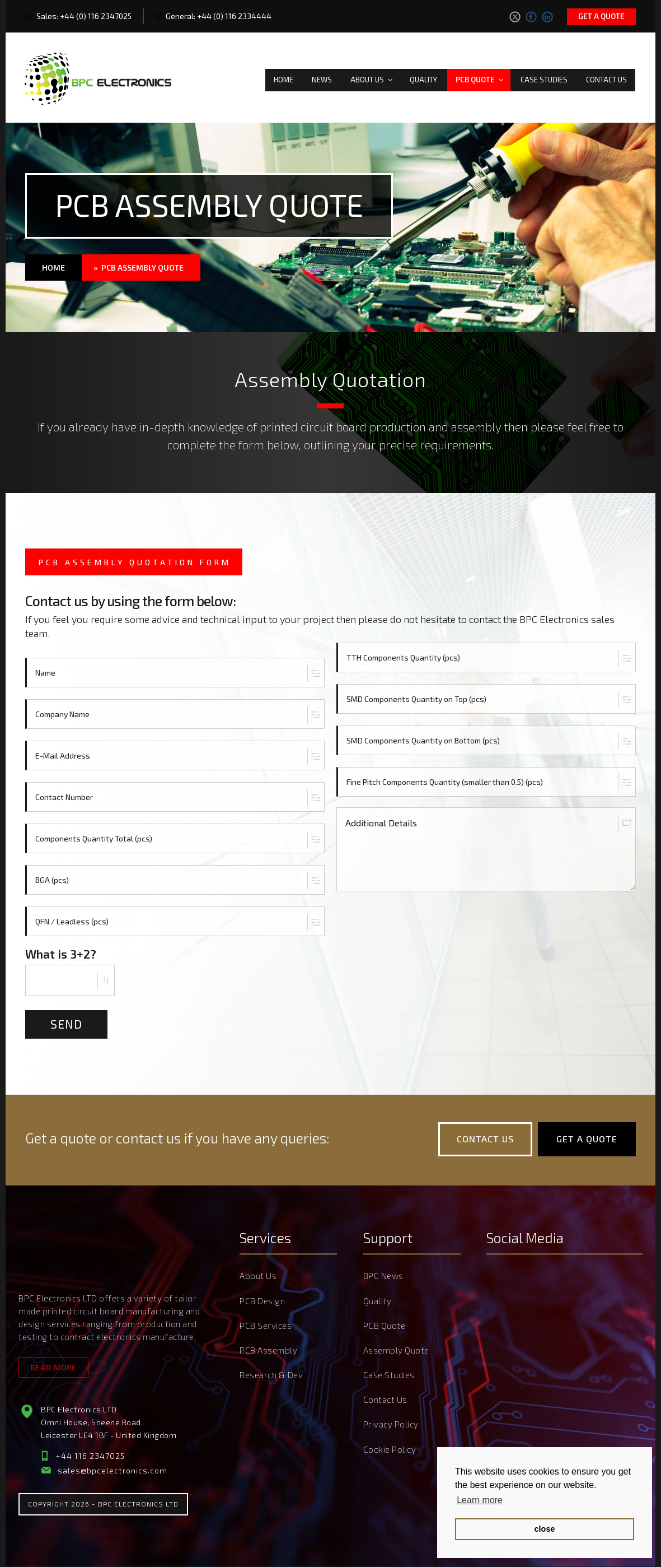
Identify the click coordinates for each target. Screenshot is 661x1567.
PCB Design (262, 1303)
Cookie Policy (389, 1447)
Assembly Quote (396, 1351)
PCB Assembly (268, 1351)
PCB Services (266, 1327)
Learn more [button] (480, 1500)
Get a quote (601, 16)
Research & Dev (271, 1375)
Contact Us (606, 77)
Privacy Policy (391, 1423)
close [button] (545, 1528)
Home (283, 77)
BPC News (383, 1278)
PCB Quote (480, 77)
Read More (53, 1368)
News (322, 77)
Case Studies (544, 77)
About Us (372, 77)
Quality (423, 77)
